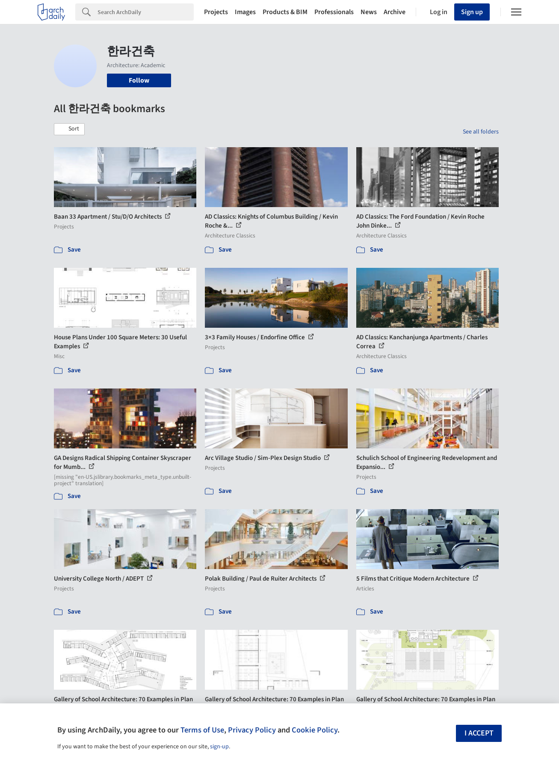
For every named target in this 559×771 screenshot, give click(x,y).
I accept (479, 733)
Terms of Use (202, 729)
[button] (69, 129)
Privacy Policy (252, 729)
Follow (139, 80)
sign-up (219, 746)
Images (245, 12)
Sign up (472, 12)
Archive (394, 12)
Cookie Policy (314, 729)
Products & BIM (285, 12)
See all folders (481, 132)
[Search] (146, 12)
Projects (216, 12)
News (369, 12)
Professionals (334, 12)
